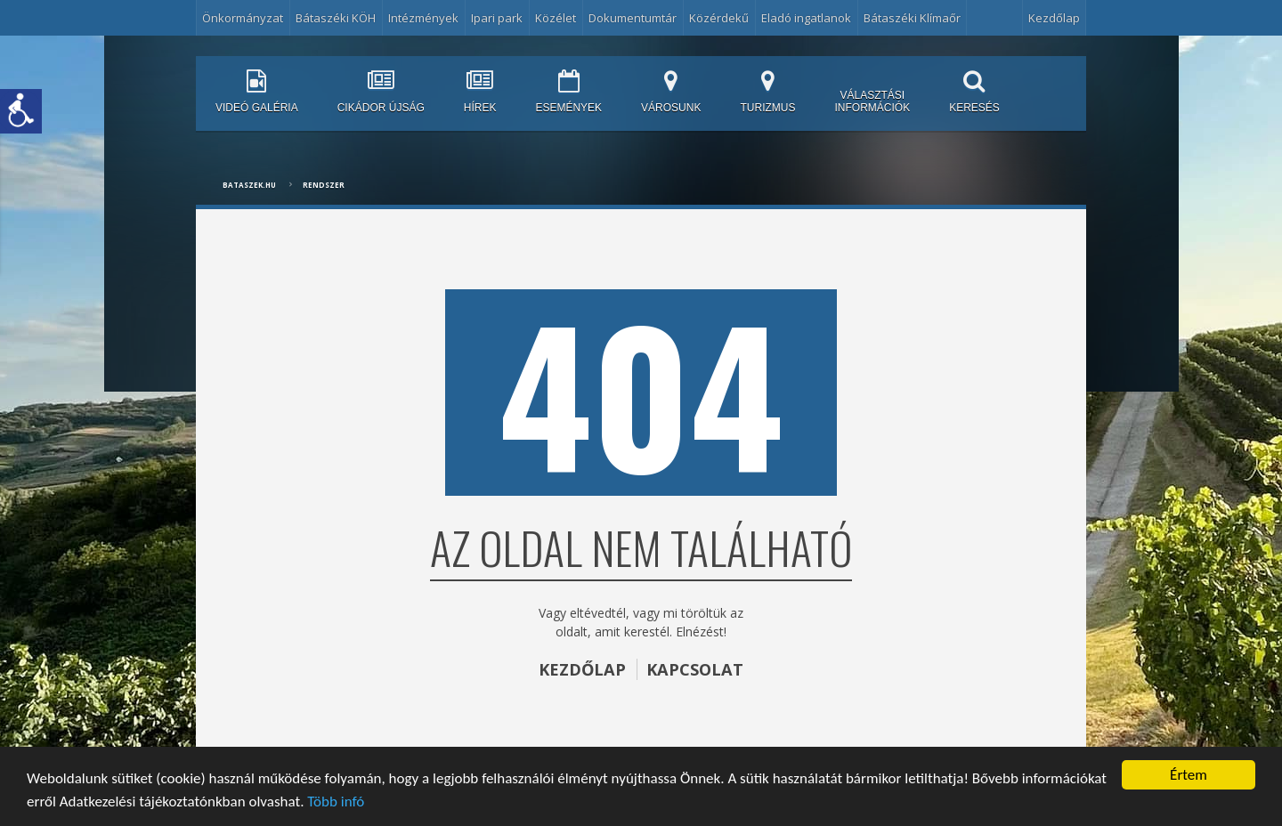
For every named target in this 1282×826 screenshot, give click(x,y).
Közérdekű (719, 18)
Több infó (335, 801)
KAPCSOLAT (694, 669)
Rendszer (324, 185)
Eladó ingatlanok (806, 18)
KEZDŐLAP (582, 669)
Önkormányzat (242, 18)
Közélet (555, 18)
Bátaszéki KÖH (336, 18)
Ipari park (497, 18)
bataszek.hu (249, 185)
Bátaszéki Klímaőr (912, 18)
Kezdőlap (1054, 18)
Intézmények (423, 18)
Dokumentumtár (632, 18)
